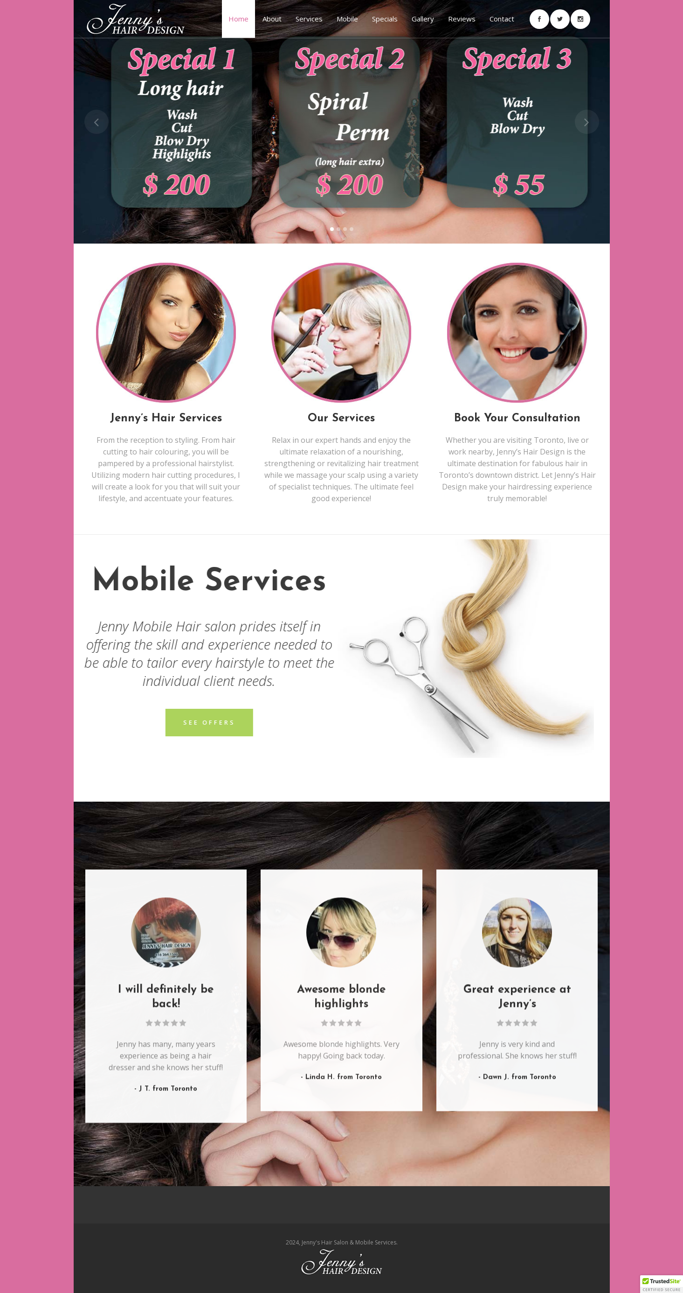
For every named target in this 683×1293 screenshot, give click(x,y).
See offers (112, 722)
